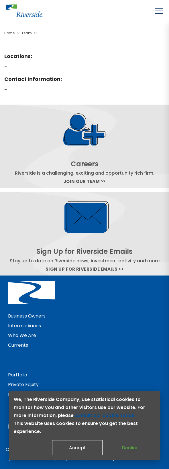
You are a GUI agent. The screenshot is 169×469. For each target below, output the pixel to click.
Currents (18, 345)
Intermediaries (24, 325)
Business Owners (27, 316)
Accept (77, 447)
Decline (130, 447)
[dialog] (84, 425)
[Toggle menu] (159, 11)
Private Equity (23, 384)
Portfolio (17, 375)
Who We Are (22, 335)
